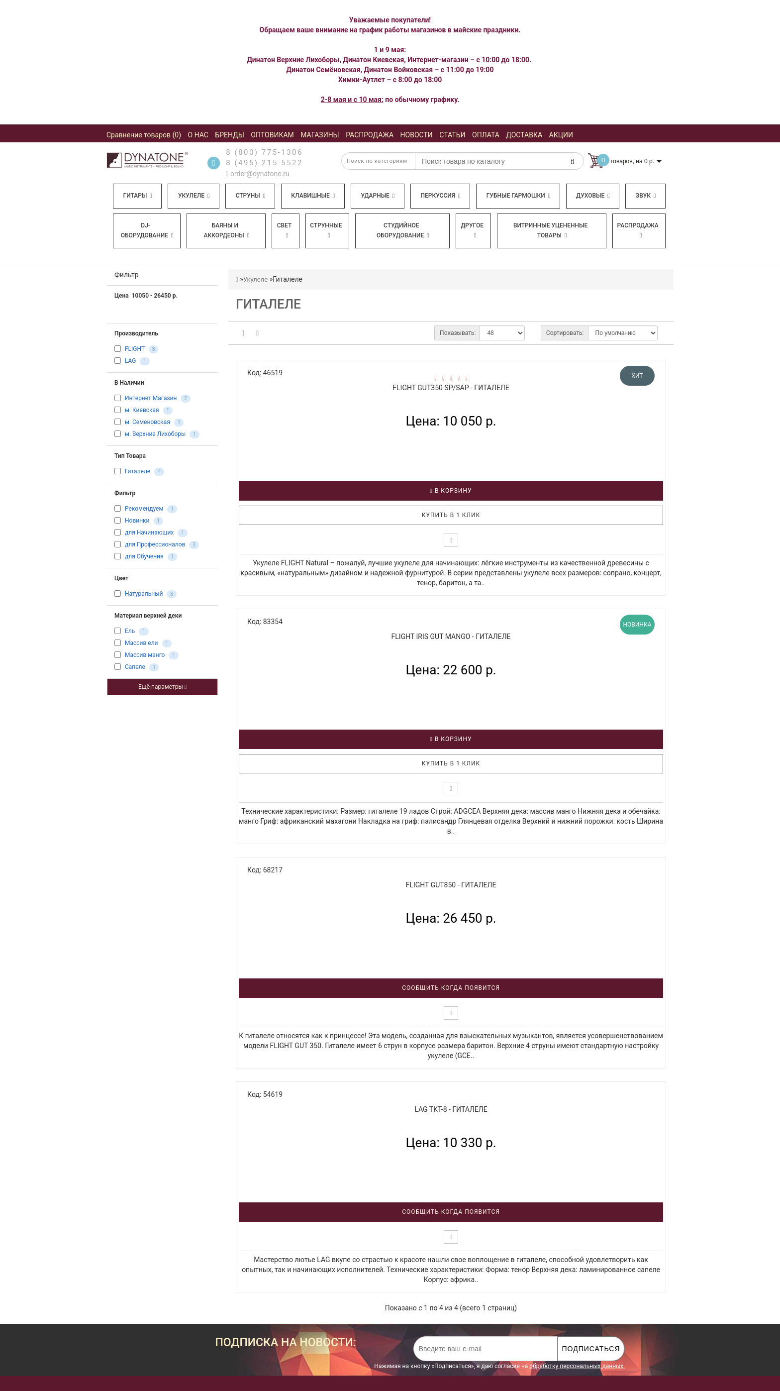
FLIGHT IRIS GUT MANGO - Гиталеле (451, 637)
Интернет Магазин (151, 398)
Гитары (137, 195)
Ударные (377, 195)
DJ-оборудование (147, 230)
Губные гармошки (518, 195)
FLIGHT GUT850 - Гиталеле (451, 885)
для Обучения (144, 556)
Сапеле (135, 667)
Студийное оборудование (403, 230)
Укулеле (193, 195)
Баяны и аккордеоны (226, 230)
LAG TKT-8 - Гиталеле (450, 1109)
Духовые (592, 195)
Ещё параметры (162, 686)
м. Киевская (142, 410)
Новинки (137, 521)
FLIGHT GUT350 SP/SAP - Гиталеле (450, 388)
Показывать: (458, 332)
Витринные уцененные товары (550, 230)
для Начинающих (149, 533)
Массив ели (141, 643)
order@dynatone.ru (257, 174)
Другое (472, 230)
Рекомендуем (144, 509)
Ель (130, 631)
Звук (646, 195)
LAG (130, 361)
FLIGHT (135, 349)
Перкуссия (440, 195)
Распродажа (638, 230)
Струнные (326, 230)
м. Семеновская (147, 422)
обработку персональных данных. (577, 1366)
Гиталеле (137, 471)
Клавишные (313, 195)
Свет (284, 230)
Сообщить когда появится (451, 987)
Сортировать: (565, 332)
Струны (251, 195)
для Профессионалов (155, 544)
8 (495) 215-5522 (264, 162)
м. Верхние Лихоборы (155, 434)
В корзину (451, 490)
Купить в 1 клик (451, 515)
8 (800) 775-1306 (264, 152)
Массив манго (145, 655)
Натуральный (144, 594)
